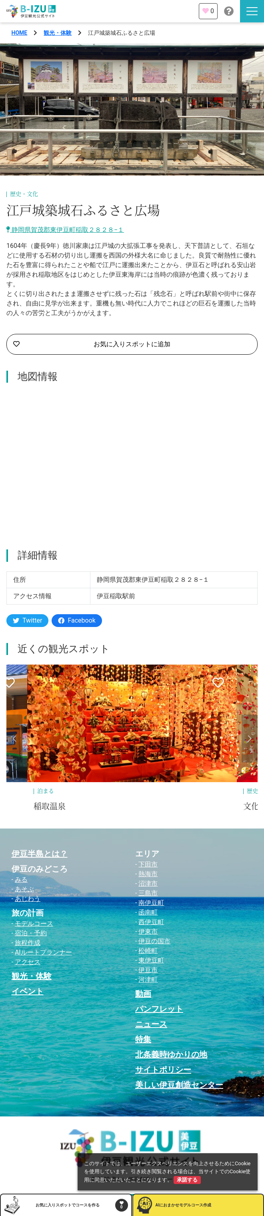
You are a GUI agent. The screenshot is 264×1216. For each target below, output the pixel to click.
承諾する (187, 1180)
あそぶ (24, 889)
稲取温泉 (50, 806)
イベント (28, 991)
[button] (14, 739)
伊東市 (148, 931)
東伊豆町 (151, 960)
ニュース (151, 1024)
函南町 (148, 912)
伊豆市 (148, 970)
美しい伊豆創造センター (179, 1085)
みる (21, 879)
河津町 (148, 979)
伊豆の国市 (154, 941)
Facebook (76, 620)
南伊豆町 (151, 903)
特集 (143, 1039)
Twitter (27, 620)
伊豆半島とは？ (40, 854)
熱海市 (148, 874)
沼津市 (148, 883)
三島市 (148, 893)
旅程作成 (27, 942)
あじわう (27, 899)
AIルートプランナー (43, 952)
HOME (20, 33)
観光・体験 (58, 33)
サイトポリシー (163, 1069)
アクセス (27, 962)
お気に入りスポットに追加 (91, 344)
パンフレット (159, 1009)
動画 (143, 993)
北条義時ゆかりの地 (171, 1054)
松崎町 (148, 950)
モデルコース (34, 923)
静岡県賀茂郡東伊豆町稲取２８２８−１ (65, 230)
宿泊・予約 (31, 933)
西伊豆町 (151, 922)
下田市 (148, 864)
